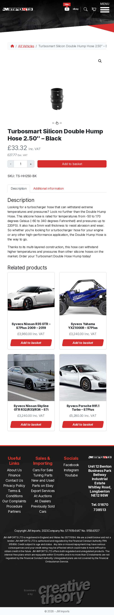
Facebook (71, 465)
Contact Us (14, 480)
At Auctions (43, 496)
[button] (100, 61)
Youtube (71, 475)
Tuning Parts (42, 475)
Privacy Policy (14, 486)
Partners (14, 511)
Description (19, 188)
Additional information (48, 188)
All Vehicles (26, 46)
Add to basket (72, 164)
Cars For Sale (43, 470)
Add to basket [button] (31, 343)
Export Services (43, 491)
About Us (14, 470)
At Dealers (43, 501)
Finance (14, 475)
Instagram (71, 470)
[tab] (18, 188)
